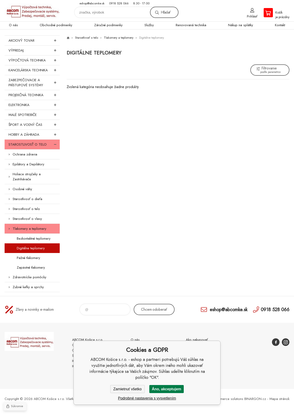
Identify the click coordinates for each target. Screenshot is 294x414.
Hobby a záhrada (34, 134)
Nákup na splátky (240, 25)
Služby (149, 25)
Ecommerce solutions (227, 398)
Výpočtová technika (34, 60)
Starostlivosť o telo (34, 144)
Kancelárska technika (34, 70)
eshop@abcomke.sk (92, 3)
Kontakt (280, 25)
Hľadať (165, 12)
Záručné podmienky (108, 25)
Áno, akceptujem (166, 389)
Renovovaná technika (191, 25)
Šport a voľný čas (34, 124)
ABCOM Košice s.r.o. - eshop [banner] (32, 10)
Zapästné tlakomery (31, 267)
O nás (13, 25)
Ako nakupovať (197, 339)
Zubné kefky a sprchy (28, 287)
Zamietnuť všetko (127, 389)
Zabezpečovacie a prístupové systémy (34, 82)
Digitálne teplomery (31, 248)
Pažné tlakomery (28, 257)
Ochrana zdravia (25, 154)
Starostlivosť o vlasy (27, 218)
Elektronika (34, 105)
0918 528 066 (119, 3)
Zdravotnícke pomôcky (29, 277)
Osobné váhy (22, 189)
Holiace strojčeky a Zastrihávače (27, 177)
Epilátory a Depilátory (28, 164)
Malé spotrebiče (34, 115)
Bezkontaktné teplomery (34, 238)
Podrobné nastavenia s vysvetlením (147, 398)
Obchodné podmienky (56, 25)
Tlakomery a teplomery (29, 228)
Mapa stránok (279, 398)
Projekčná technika (34, 95)
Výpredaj (34, 50)
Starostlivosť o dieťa (27, 198)
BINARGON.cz (255, 398)
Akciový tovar (34, 40)
